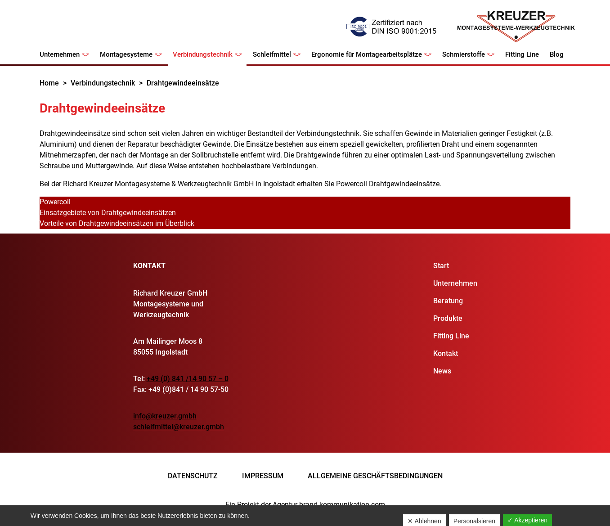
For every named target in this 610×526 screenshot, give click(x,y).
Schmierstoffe (463, 54)
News (442, 371)
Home (49, 83)
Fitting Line (522, 54)
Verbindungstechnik (203, 54)
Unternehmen (60, 54)
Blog (557, 54)
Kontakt (445, 353)
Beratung (448, 301)
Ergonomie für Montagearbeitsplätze (366, 54)
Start (441, 265)
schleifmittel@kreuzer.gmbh (178, 427)
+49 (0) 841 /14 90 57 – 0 (188, 378)
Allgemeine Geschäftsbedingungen (375, 476)
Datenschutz (193, 476)
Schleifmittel (272, 54)
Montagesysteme (126, 54)
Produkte (447, 318)
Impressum (262, 476)
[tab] (305, 202)
